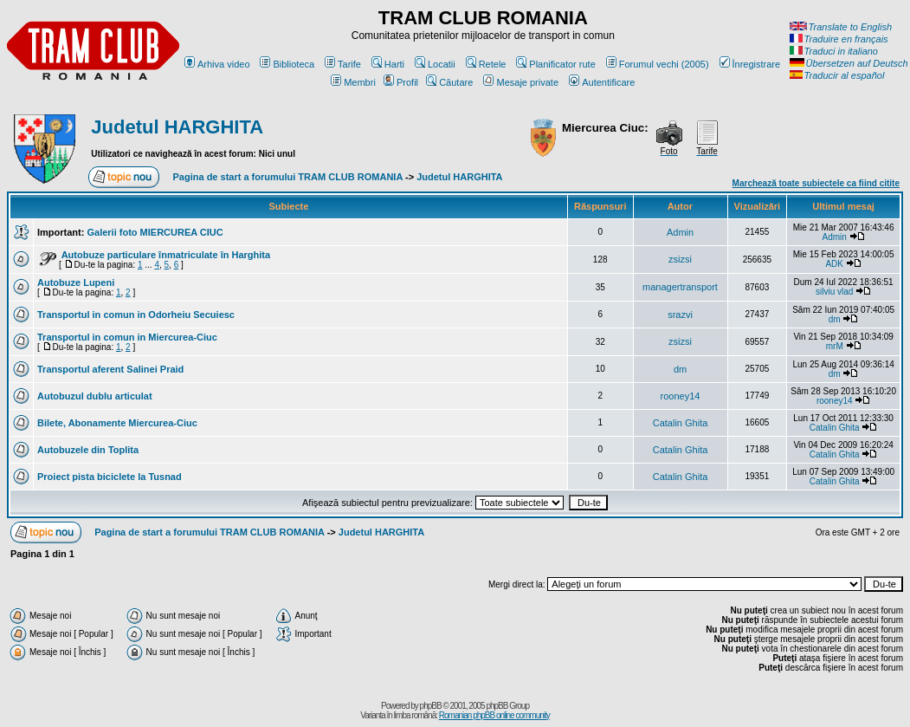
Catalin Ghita (680, 423)
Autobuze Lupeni (75, 282)
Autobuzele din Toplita (88, 450)
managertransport (680, 287)
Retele (486, 64)
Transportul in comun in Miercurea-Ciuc (127, 337)
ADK (834, 264)
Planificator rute (555, 64)
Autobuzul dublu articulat (94, 396)
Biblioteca (287, 64)
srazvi (680, 314)
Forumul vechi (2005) (657, 64)
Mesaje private (520, 82)
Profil (401, 82)
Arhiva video (217, 64)
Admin (680, 232)
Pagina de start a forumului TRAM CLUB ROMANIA (288, 177)
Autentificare (602, 82)
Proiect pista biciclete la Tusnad (109, 476)
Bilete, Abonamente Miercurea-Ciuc (117, 423)
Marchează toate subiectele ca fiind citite (816, 183)
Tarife (343, 64)
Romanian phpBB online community (494, 715)
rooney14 (680, 396)
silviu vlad (834, 291)
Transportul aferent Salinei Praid (110, 369)
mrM (834, 346)
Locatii (435, 64)
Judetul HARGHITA (177, 127)
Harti (387, 64)
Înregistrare (750, 64)
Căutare (449, 82)
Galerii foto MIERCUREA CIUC (155, 232)
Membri (353, 82)
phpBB (431, 706)
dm (835, 319)
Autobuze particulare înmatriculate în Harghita (165, 255)
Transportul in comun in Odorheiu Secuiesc (136, 314)
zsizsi (680, 259)
